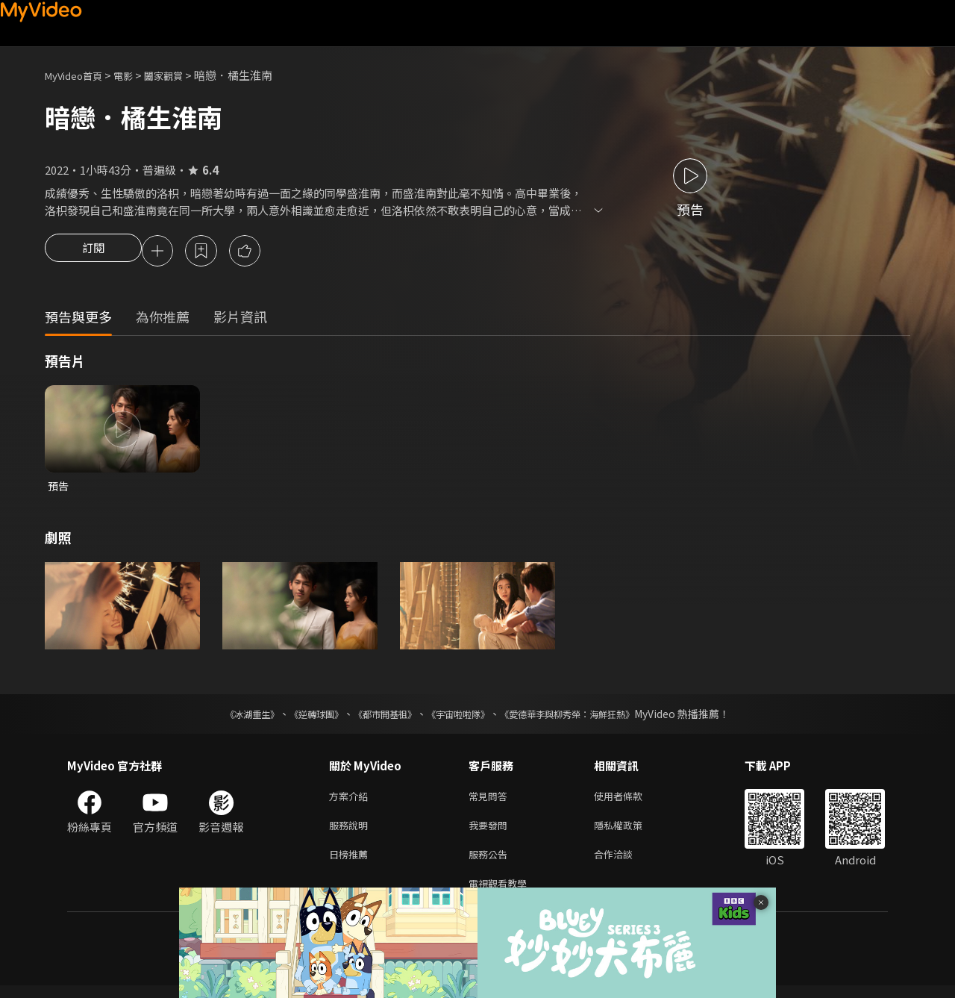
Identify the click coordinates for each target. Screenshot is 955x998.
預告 (59, 488)
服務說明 (351, 832)
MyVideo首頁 (79, 75)
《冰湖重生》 (226, 717)
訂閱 (93, 252)
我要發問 (491, 832)
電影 (135, 75)
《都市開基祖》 (377, 717)
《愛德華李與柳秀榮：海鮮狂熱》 (586, 717)
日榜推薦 (351, 863)
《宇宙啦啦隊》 (461, 717)
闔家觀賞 (179, 75)
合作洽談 (625, 863)
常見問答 (491, 800)
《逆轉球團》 (299, 717)
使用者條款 (631, 800)
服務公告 (491, 863)
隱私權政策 (631, 832)
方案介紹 (351, 800)
